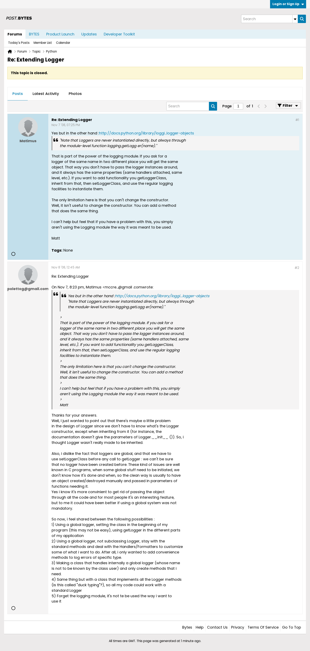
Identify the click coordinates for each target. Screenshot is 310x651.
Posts (17, 93)
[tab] (18, 94)
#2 (297, 268)
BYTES (34, 34)
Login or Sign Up (288, 4)
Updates (89, 34)
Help (200, 627)
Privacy (237, 627)
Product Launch (60, 34)
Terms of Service (263, 627)
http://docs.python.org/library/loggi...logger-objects (146, 133)
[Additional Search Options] (295, 19)
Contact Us (217, 627)
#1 (297, 120)
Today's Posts (19, 43)
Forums (15, 34)
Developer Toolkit (119, 34)
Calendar (63, 43)
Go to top (291, 627)
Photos (75, 93)
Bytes (187, 627)
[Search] (269, 19)
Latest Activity (46, 93)
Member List (43, 43)
